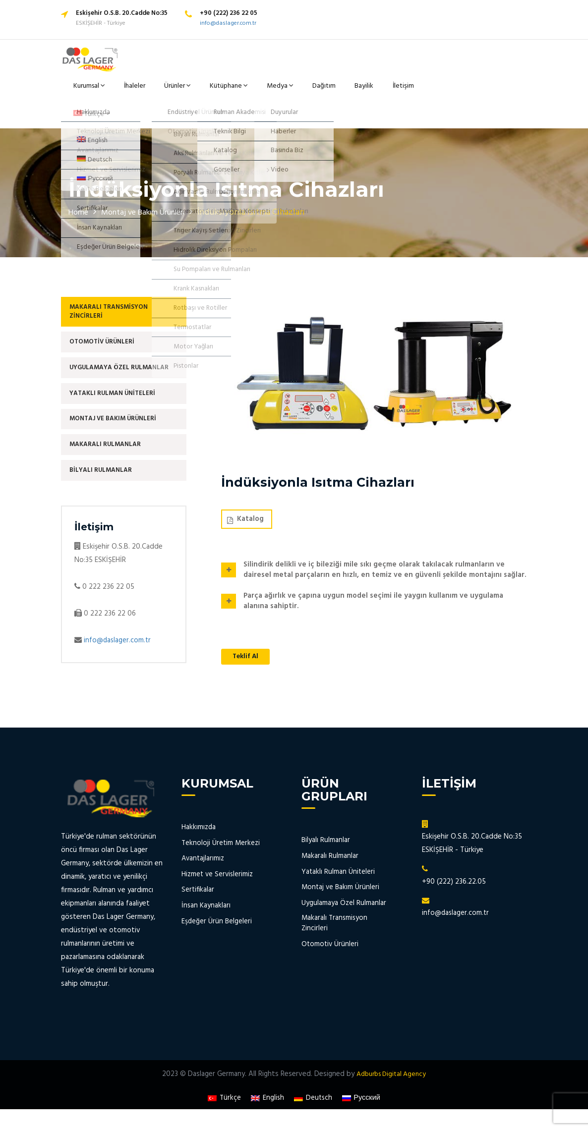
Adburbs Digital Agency (391, 1080)
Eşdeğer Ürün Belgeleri (217, 926)
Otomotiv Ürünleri (105, 330)
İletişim (381, 91)
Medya (275, 91)
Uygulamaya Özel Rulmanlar (122, 359)
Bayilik (347, 91)
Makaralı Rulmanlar (108, 445)
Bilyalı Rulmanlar (103, 474)
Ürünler (183, 91)
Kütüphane (230, 91)
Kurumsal (104, 91)
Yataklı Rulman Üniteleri (116, 388)
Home (79, 195)
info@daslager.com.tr (228, 23)
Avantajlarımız (203, 864)
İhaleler (146, 91)
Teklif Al (247, 640)
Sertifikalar (198, 896)
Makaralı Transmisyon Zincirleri (111, 296)
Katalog (245, 502)
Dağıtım (313, 91)
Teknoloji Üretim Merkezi (221, 849)
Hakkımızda (198, 833)
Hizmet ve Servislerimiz (218, 880)
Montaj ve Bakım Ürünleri (152, 195)
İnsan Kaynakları (206, 911)
